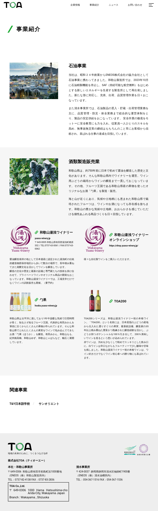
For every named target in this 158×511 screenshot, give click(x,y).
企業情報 (75, 4)
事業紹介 (94, 4)
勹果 (40, 300)
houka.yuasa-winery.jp (46, 305)
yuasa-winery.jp (42, 238)
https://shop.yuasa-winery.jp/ (123, 245)
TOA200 (117, 301)
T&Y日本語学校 (20, 403)
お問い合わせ (135, 4)
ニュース (113, 4)
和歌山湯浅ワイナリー (54, 232)
